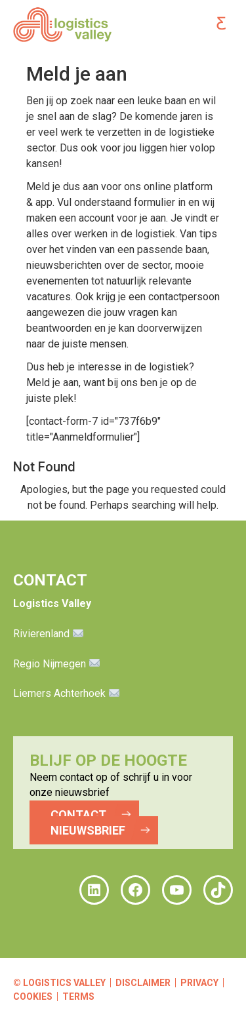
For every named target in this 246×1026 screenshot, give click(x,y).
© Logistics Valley (59, 982)
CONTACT (78, 814)
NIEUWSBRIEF (88, 830)
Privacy (199, 982)
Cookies (32, 996)
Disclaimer (143, 982)
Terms (78, 996)
